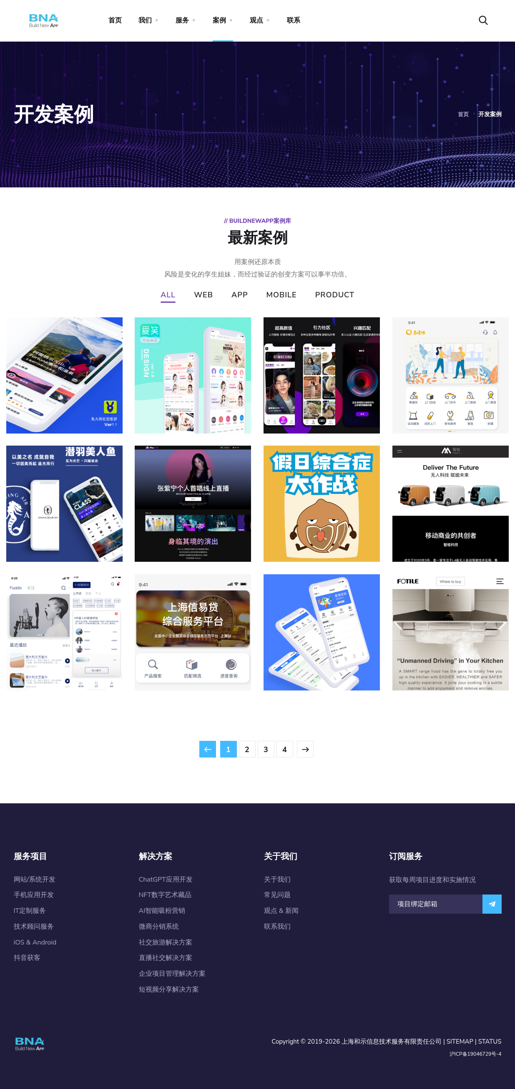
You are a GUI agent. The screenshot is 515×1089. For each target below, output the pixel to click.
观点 (256, 20)
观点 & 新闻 (281, 910)
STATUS (490, 1041)
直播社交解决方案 (165, 957)
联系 (293, 20)
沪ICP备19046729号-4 (476, 1054)
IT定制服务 (30, 910)
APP (239, 295)
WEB (203, 295)
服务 (182, 20)
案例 (219, 20)
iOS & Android (35, 942)
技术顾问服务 (34, 926)
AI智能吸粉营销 (162, 910)
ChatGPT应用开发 (166, 879)
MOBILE (281, 295)
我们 (145, 20)
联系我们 (277, 926)
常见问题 (277, 895)
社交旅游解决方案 (165, 942)
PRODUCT (334, 295)
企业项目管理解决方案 (172, 973)
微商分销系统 (159, 926)
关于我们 (277, 879)
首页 (115, 20)
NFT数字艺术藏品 (165, 895)
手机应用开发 (34, 895)
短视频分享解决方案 (169, 989)
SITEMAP (460, 1041)
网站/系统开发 (35, 879)
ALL (168, 295)
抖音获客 (27, 957)
